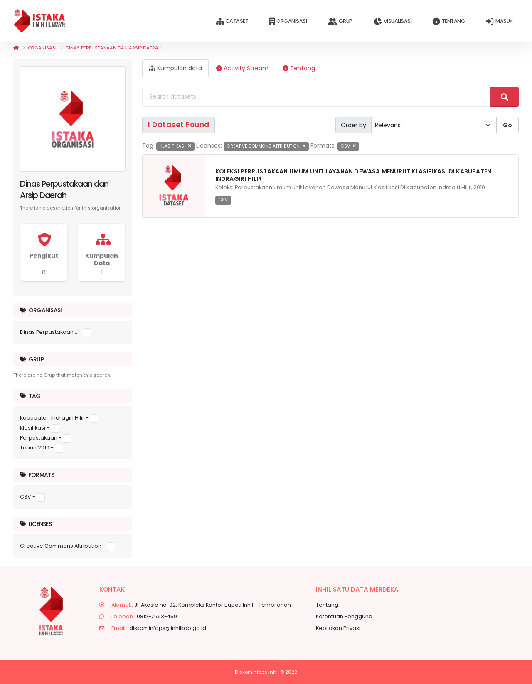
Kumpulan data (175, 68)
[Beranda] (16, 47)
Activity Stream (242, 68)
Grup (340, 21)
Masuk (499, 21)
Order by (353, 125)
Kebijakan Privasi (338, 628)
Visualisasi (392, 21)
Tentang (449, 21)
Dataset (232, 21)
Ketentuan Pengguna (344, 616)
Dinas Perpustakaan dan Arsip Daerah (114, 47)
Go (507, 125)
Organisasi (288, 21)
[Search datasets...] (316, 97)
